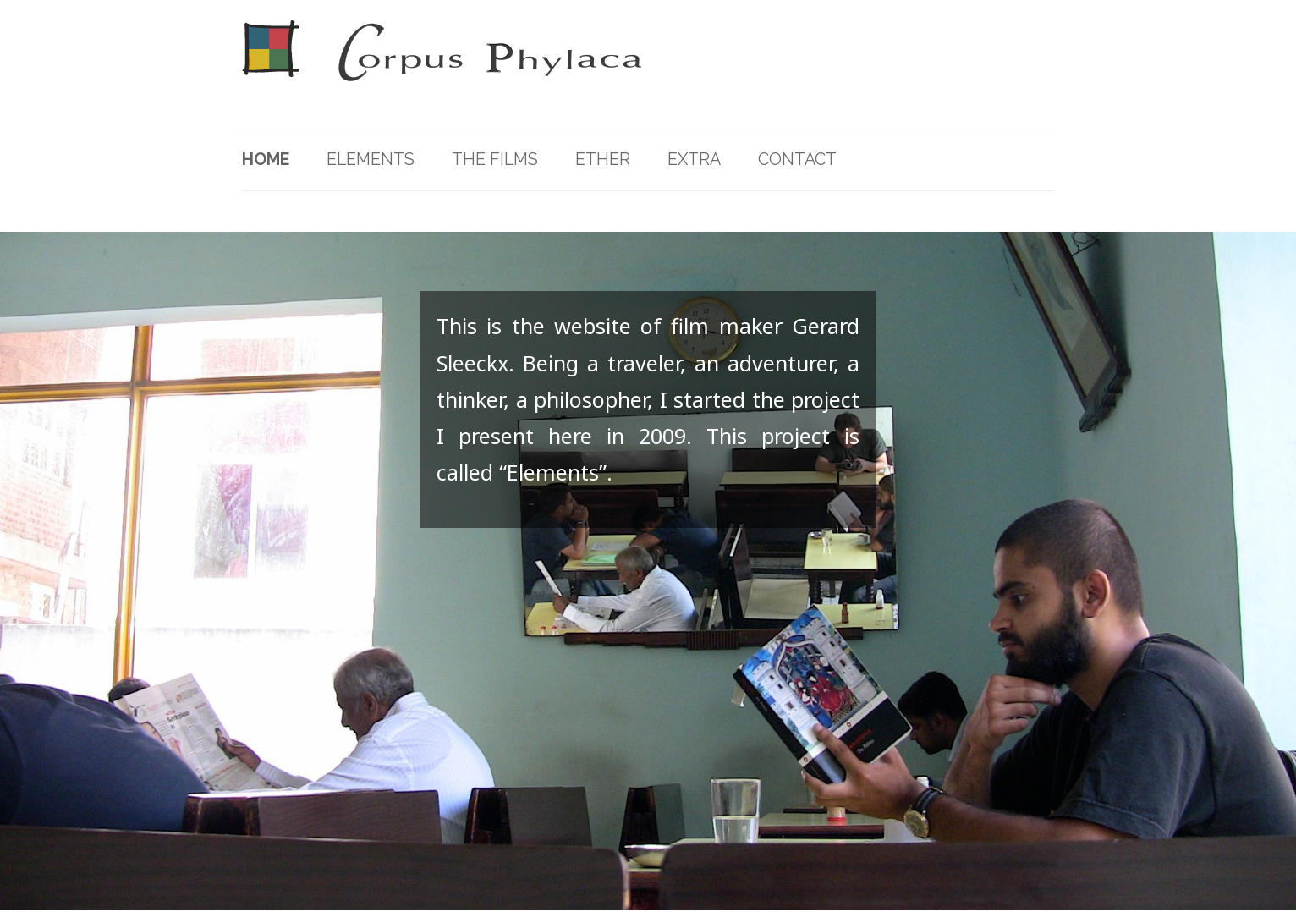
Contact (797, 159)
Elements (371, 159)
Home (265, 159)
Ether (602, 159)
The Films (495, 159)
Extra (694, 159)
